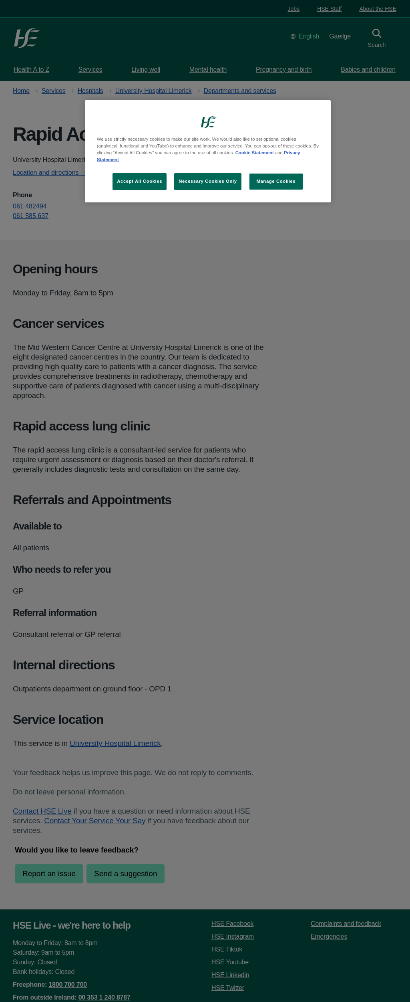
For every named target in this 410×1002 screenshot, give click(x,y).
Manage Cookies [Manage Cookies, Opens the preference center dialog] (275, 181)
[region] (208, 151)
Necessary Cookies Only (208, 181)
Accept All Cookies (139, 181)
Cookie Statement (254, 152)
